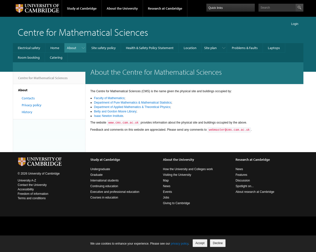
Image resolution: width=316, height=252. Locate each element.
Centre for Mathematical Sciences (83, 32)
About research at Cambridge (255, 192)
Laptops (274, 48)
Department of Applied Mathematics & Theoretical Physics (132, 107)
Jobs (166, 197)
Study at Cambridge (82, 8)
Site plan (210, 48)
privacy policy (179, 243)
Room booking (29, 57)
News (166, 186)
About (71, 48)
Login (294, 24)
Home (54, 48)
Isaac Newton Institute (108, 116)
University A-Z (27, 180)
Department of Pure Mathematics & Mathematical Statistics (132, 102)
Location (190, 48)
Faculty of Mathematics (109, 98)
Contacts (28, 98)
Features (241, 175)
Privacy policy (31, 105)
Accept (200, 243)
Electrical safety (29, 48)
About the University (122, 8)
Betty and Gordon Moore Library (115, 111)
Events (167, 192)
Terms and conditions (32, 198)
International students (104, 180)
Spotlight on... (245, 186)
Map (166, 180)
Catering (56, 57)
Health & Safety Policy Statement (150, 48)
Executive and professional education (114, 192)
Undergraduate (100, 169)
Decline (218, 243)
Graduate (96, 175)
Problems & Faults (245, 48)
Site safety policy (103, 48)
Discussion (243, 180)
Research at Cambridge (165, 8)
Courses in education (104, 197)
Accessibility (26, 189)
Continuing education (104, 186)
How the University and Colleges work (188, 169)
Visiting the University (177, 175)
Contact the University (32, 185)
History (27, 112)
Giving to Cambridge (176, 203)
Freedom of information (33, 194)
